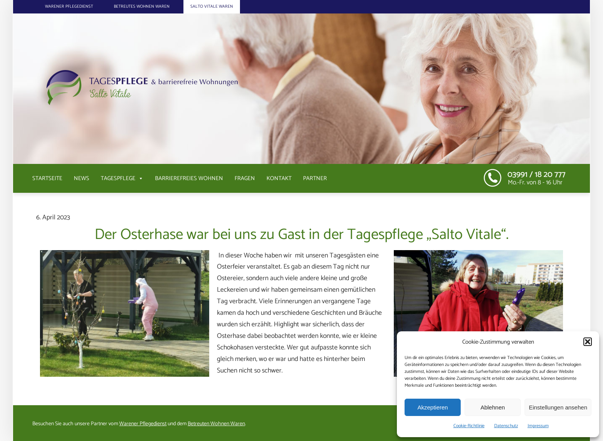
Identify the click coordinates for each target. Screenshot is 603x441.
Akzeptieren (432, 407)
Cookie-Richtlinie (469, 425)
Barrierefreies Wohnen (189, 178)
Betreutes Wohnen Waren (142, 6)
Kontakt (279, 178)
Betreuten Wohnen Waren (216, 423)
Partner (315, 178)
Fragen (245, 178)
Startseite (47, 178)
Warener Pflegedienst (69, 6)
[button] (587, 342)
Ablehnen (492, 407)
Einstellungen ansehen (558, 407)
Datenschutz (506, 425)
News (81, 178)
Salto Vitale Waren (211, 6)
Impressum (538, 425)
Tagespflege (122, 178)
